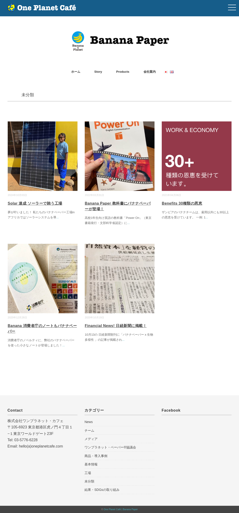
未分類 (89, 481)
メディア (91, 439)
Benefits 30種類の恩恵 (182, 203)
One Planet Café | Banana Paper (121, 509)
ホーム (75, 71)
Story (98, 71)
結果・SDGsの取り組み (101, 490)
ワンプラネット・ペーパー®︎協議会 (110, 447)
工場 (87, 473)
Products (122, 71)
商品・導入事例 (95, 456)
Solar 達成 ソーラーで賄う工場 (35, 203)
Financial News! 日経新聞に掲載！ (116, 326)
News (88, 422)
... (57, 217)
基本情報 (91, 464)
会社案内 (150, 71)
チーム (89, 430)
